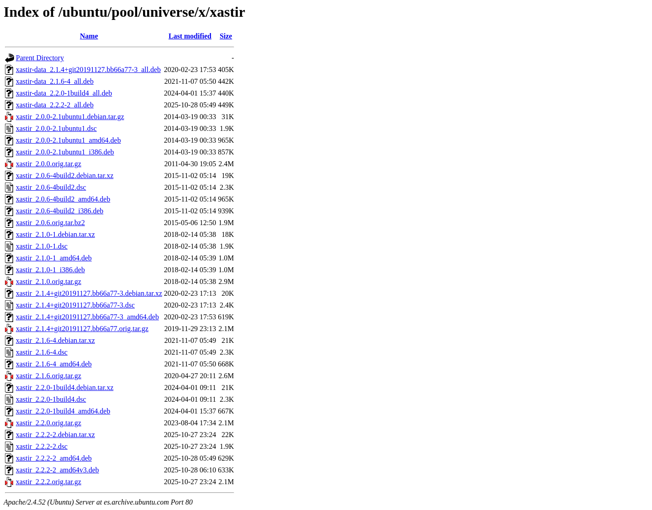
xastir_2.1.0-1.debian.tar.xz (55, 234)
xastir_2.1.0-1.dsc (41, 246)
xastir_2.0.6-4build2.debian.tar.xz (65, 175)
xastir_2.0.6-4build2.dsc (51, 187)
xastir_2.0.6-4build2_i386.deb (59, 211)
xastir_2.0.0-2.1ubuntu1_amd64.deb (68, 140)
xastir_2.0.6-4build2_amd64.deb (63, 199)
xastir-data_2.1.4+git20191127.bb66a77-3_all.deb (88, 69)
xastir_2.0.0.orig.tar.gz (48, 164)
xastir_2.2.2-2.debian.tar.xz (55, 434)
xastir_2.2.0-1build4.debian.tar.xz (65, 387)
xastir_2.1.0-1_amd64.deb (54, 258)
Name (89, 36)
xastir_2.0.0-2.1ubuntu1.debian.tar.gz (70, 116)
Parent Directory (40, 58)
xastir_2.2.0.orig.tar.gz (48, 423)
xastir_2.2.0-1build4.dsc (51, 399)
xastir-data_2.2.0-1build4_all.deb (64, 93)
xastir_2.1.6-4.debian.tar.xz (55, 340)
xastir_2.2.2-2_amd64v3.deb (57, 470)
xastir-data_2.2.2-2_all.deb (55, 105)
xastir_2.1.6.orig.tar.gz (48, 376)
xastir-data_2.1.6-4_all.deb (55, 81)
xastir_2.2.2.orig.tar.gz (48, 482)
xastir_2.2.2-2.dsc (41, 446)
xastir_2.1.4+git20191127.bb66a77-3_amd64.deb (87, 317)
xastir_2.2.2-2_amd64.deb (54, 458)
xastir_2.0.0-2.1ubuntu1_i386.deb (65, 152)
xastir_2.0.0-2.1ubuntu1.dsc (56, 128)
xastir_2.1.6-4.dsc (41, 352)
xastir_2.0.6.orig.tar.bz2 (50, 222)
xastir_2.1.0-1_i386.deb (50, 270)
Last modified (189, 36)
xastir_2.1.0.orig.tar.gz (48, 281)
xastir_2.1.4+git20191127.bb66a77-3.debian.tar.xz (89, 293)
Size (226, 36)
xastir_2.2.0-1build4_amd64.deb (63, 411)
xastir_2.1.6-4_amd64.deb (54, 364)
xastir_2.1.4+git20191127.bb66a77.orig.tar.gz (82, 328)
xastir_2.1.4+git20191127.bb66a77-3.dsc (75, 305)
